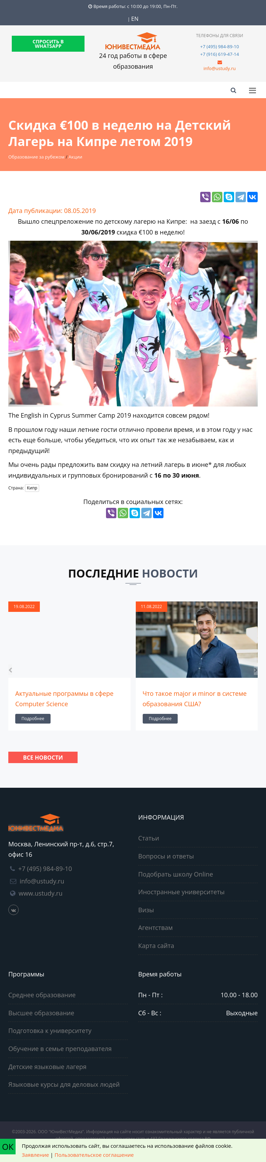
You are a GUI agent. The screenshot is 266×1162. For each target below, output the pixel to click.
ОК (8, 1146)
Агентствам (155, 927)
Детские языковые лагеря (47, 1066)
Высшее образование (41, 1013)
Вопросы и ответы (166, 856)
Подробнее (32, 718)
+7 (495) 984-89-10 (219, 46)
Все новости (43, 757)
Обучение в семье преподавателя (60, 1048)
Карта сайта (156, 945)
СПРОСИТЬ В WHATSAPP (48, 43)
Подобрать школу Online (175, 874)
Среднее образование (42, 995)
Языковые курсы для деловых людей (64, 1084)
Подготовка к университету (49, 1030)
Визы (146, 910)
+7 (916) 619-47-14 (219, 54)
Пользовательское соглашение (94, 1154)
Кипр (32, 488)
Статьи (148, 838)
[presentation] (10, 669)
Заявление (35, 1154)
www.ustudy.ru (41, 893)
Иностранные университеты (181, 892)
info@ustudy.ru (219, 68)
